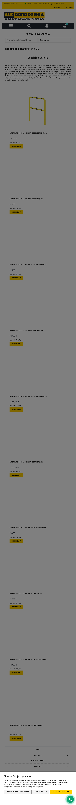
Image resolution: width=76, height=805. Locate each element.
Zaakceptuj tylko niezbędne (17, 792)
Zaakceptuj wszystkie (61, 792)
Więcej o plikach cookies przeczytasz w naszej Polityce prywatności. (24, 786)
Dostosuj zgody (40, 792)
